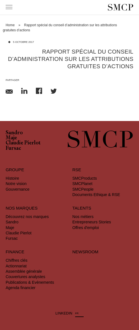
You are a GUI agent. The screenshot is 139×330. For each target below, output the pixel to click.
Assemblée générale (24, 271)
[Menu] (9, 7)
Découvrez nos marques (27, 216)
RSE (76, 169)
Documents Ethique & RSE (96, 194)
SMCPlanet (82, 183)
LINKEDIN (63, 313)
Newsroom (85, 251)
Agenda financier (21, 287)
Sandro (14, 133)
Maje (11, 138)
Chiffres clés (16, 260)
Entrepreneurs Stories (91, 222)
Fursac (13, 148)
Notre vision (16, 183)
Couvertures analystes (25, 276)
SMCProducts (84, 178)
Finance (15, 251)
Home (10, 25)
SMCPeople (83, 189)
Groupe (15, 169)
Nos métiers (83, 216)
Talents (81, 208)
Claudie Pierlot (23, 143)
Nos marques (22, 208)
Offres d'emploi (85, 227)
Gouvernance (18, 189)
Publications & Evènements (30, 282)
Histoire (12, 178)
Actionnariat (16, 266)
